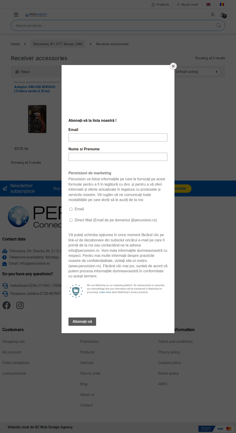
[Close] (173, 66)
